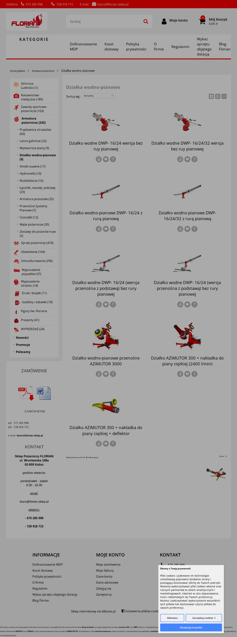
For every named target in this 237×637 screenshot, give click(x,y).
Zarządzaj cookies (202, 618)
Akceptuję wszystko (191, 627)
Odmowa (172, 618)
